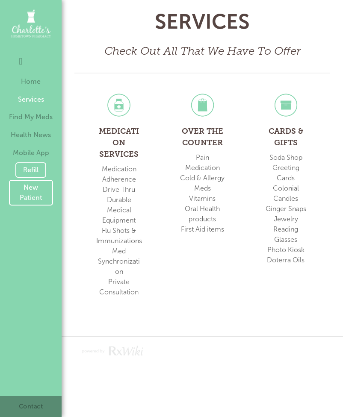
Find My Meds (31, 116)
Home (31, 81)
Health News (31, 134)
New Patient (31, 192)
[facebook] (20, 62)
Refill (30, 169)
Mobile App (31, 152)
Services (31, 99)
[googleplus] (41, 58)
